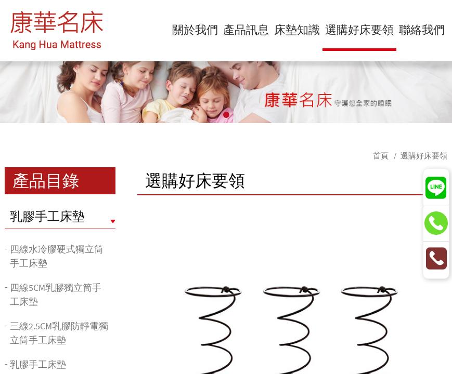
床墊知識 (297, 29)
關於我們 (195, 29)
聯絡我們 (422, 29)
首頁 (381, 155)
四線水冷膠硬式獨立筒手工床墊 (57, 256)
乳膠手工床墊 (47, 216)
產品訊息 (246, 29)
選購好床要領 (359, 29)
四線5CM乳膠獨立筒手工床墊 (55, 295)
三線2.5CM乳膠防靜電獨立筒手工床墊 (59, 333)
